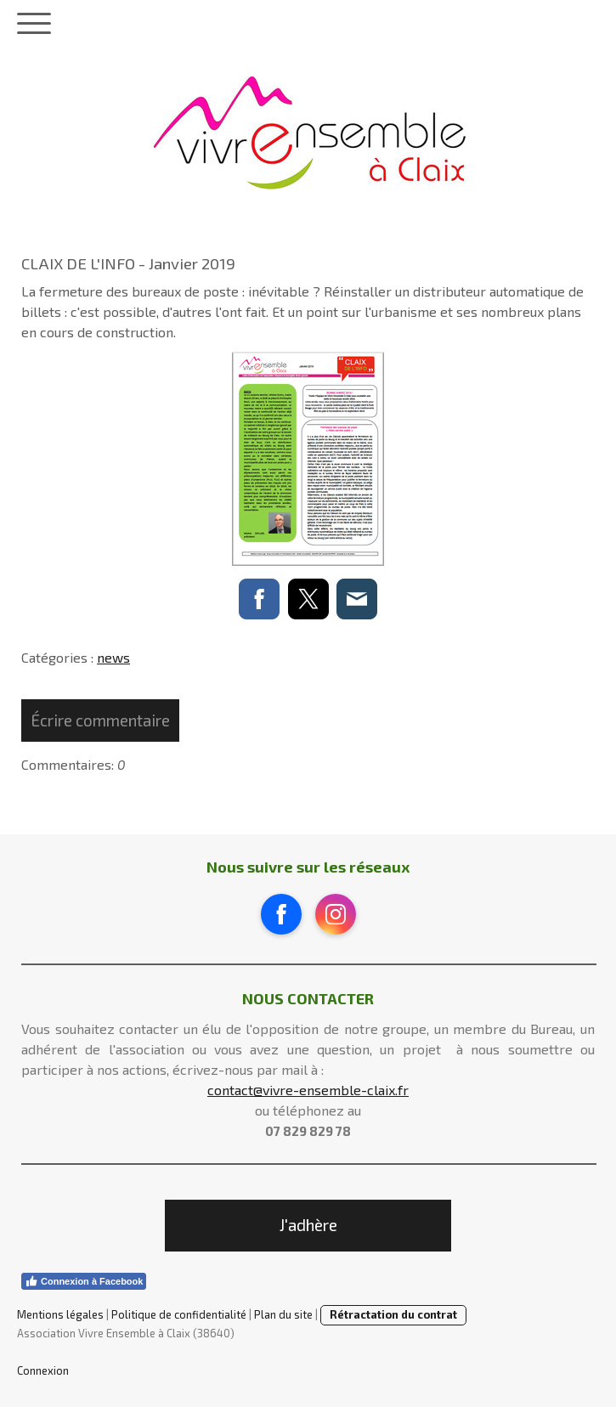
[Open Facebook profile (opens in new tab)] (281, 914)
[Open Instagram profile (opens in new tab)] (335, 914)
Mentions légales (60, 1314)
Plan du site (283, 1314)
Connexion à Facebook (84, 1281)
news (113, 657)
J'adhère (308, 1225)
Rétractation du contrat (393, 1314)
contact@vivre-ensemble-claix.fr (308, 1090)
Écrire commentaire (100, 720)
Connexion (43, 1370)
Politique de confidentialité (178, 1314)
